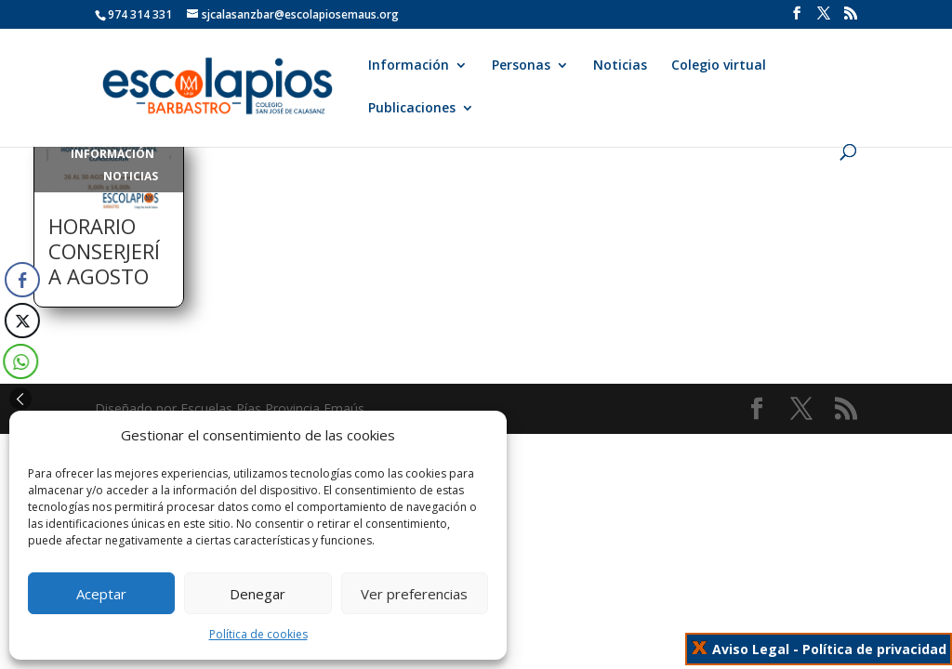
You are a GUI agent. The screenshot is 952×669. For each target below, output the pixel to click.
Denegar (257, 593)
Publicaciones (412, 108)
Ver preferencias (414, 593)
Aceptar (101, 593)
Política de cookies (258, 634)
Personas (521, 66)
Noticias (620, 66)
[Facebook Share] (22, 279)
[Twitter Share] (20, 320)
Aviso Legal (750, 649)
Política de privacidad (874, 649)
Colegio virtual (718, 66)
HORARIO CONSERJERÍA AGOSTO (104, 251)
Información (408, 66)
